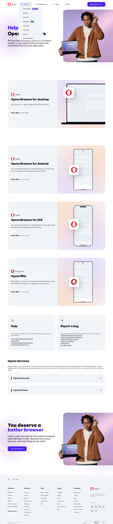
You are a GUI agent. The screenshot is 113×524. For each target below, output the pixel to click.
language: (110, 4)
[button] (19, 113)
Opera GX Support (68, 341)
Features (15, 488)
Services (31, 488)
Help (48, 488)
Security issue (66, 345)
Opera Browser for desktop (30, 99)
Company (81, 488)
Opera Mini (18, 276)
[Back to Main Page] (4, 4)
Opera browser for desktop (22, 339)
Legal (64, 488)
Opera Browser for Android (30, 163)
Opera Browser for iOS (26, 220)
